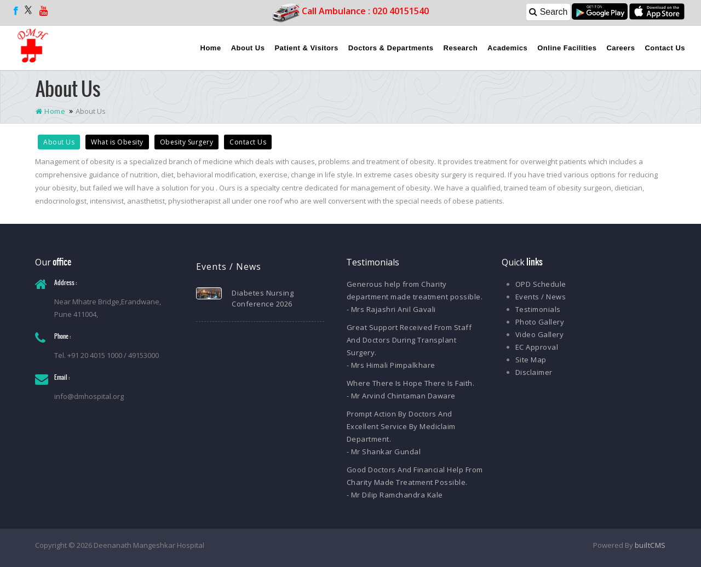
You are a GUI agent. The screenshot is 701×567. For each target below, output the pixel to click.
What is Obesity (117, 142)
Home (210, 48)
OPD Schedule (540, 284)
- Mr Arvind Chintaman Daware (401, 396)
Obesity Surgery (187, 142)
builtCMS (650, 545)
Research (461, 48)
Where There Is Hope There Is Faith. (411, 383)
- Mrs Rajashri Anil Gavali (391, 309)
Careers (620, 48)
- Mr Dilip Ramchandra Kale (395, 495)
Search (548, 11)
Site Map (531, 359)
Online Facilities (566, 48)
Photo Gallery (540, 322)
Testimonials (538, 309)
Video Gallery (539, 334)
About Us (248, 48)
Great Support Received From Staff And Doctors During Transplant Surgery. (409, 339)
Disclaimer (534, 372)
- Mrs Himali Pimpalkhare (391, 365)
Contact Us (665, 48)
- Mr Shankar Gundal (384, 451)
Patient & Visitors (306, 48)
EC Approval (537, 347)
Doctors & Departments (391, 48)
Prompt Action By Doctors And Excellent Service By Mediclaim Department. (401, 426)
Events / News (540, 297)
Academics (507, 48)
